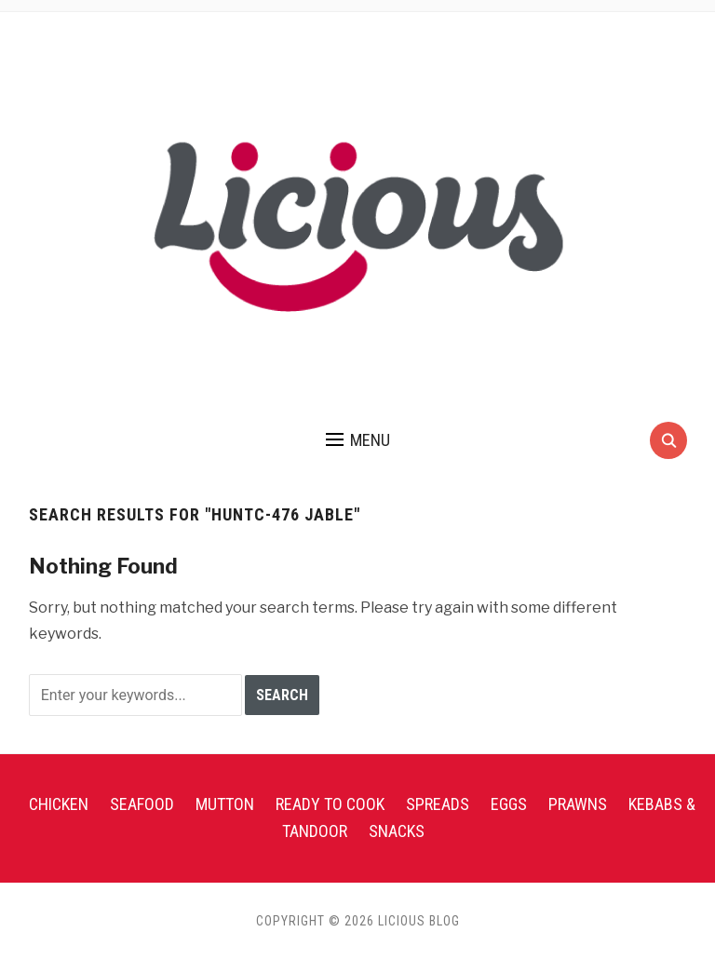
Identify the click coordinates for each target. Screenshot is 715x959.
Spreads (437, 804)
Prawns (577, 804)
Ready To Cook (330, 804)
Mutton (225, 804)
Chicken (58, 804)
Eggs (509, 804)
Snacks (397, 831)
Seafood (142, 804)
